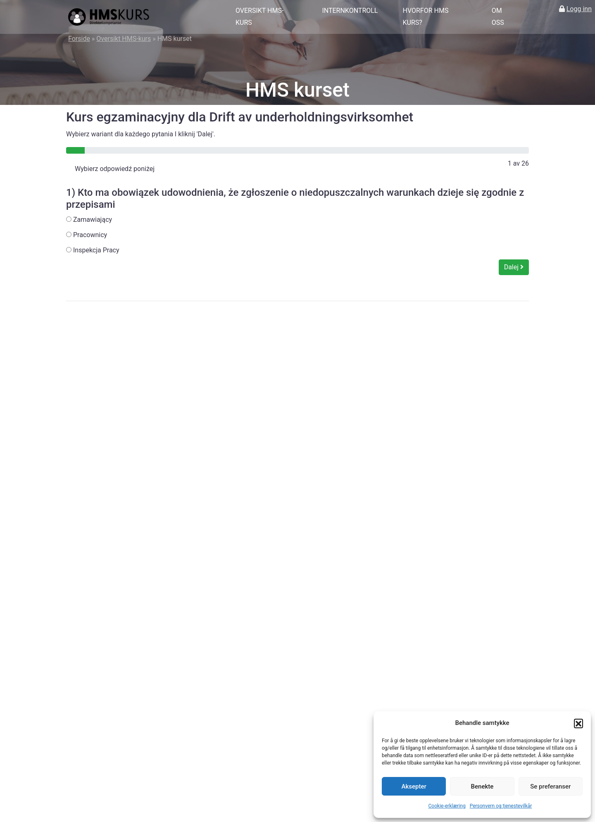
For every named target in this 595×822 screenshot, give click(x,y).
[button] (578, 723)
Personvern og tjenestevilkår (501, 806)
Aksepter (414, 786)
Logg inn (579, 9)
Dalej (514, 267)
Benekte (482, 786)
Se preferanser (550, 786)
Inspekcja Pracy (92, 250)
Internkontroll (350, 10)
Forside (79, 39)
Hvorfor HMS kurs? (425, 16)
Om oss (498, 16)
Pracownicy (86, 235)
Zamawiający (89, 219)
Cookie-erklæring (447, 806)
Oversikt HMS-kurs (259, 16)
